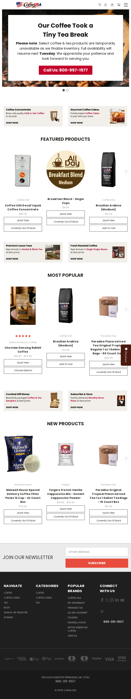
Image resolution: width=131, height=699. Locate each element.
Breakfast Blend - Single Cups (66, 201)
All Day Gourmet (78, 612)
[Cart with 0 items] (119, 5)
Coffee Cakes (12, 597)
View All (72, 635)
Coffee (8, 592)
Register (22, 612)
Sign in (8, 612)
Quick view (23, 220)
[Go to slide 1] (63, 90)
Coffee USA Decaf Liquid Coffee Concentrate (23, 207)
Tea (6, 602)
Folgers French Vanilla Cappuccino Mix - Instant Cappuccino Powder (65, 494)
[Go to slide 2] (67, 90)
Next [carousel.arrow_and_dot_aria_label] (126, 172)
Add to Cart (108, 228)
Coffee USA (74, 597)
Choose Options (23, 370)
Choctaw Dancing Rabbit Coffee (23, 350)
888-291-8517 (113, 622)
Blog (7, 607)
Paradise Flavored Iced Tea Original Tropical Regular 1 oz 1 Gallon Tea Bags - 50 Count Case (108, 347)
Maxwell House (77, 622)
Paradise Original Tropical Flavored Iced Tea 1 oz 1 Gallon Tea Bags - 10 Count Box (109, 496)
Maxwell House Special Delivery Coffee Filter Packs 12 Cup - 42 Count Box (23, 496)
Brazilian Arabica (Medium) (108, 207)
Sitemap (8, 617)
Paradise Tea (75, 607)
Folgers (73, 617)
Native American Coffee (77, 629)
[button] (65, 70)
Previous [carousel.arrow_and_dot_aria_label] (4, 172)
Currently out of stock (23, 228)
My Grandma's (76, 602)
